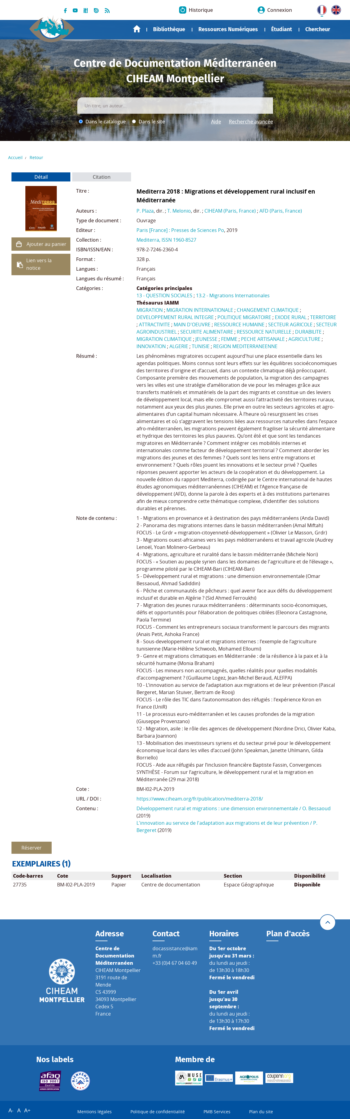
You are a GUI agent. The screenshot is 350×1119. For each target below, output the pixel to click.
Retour (36, 157)
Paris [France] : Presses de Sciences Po (180, 230)
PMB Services (217, 1111)
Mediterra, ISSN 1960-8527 (166, 240)
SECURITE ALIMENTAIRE (206, 331)
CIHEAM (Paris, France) (230, 210)
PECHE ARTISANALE (263, 339)
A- (11, 1110)
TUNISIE (201, 346)
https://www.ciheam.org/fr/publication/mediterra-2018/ (199, 798)
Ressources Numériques (228, 29)
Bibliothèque (169, 29)
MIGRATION (149, 310)
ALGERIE (178, 346)
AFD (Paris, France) (280, 210)
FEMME (229, 339)
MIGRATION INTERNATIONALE (199, 310)
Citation (102, 177)
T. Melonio (179, 210)
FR (320, 8)
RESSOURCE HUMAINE (239, 324)
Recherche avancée (251, 121)
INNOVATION (151, 346)
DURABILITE (308, 331)
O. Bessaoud (316, 808)
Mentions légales (94, 1111)
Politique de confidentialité (157, 1111)
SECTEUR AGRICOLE (290, 324)
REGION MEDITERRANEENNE (245, 346)
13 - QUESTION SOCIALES (164, 295)
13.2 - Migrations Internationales (233, 295)
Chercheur (317, 29)
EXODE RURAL (291, 317)
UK (334, 8)
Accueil (136, 29)
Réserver (31, 847)
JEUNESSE (206, 339)
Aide (216, 121)
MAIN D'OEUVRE (192, 324)
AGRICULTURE (304, 339)
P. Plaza (145, 210)
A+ (27, 1110)
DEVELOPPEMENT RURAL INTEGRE (175, 317)
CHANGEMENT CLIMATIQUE (268, 310)
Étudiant (281, 29)
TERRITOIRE (323, 317)
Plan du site (261, 1111)
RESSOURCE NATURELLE (264, 331)
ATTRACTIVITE (154, 324)
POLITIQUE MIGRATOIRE (244, 317)
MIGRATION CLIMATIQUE (164, 339)
